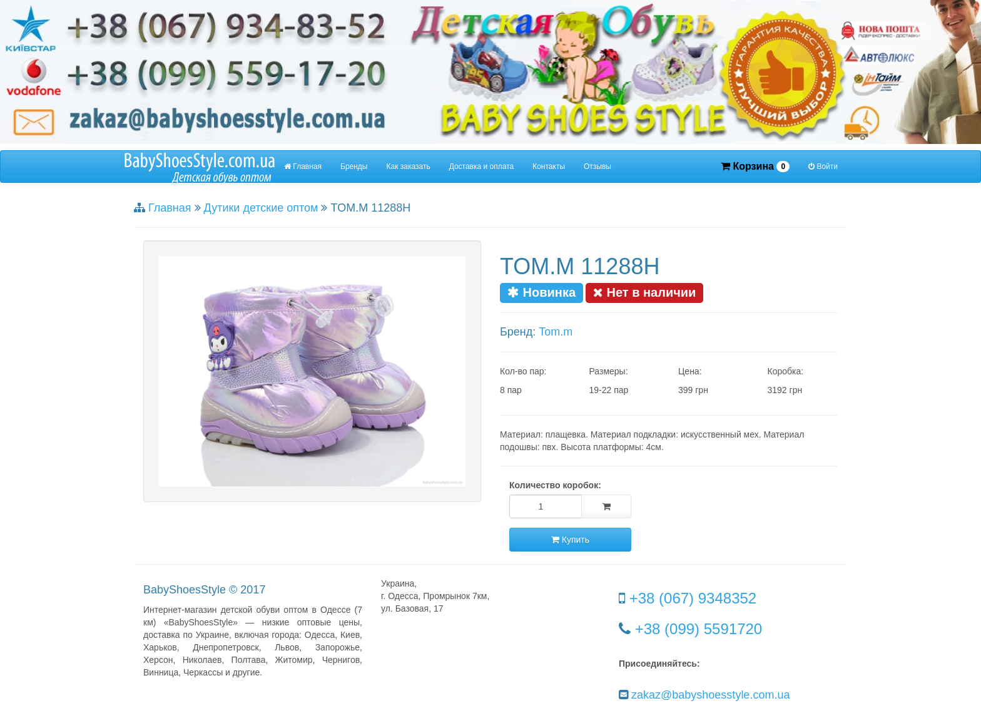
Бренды (353, 166)
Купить (570, 540)
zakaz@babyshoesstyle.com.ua (710, 695)
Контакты (548, 166)
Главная (303, 166)
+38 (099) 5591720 (699, 628)
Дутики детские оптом (261, 208)
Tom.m (555, 332)
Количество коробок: (555, 485)
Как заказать (408, 166)
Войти (823, 166)
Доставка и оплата (481, 166)
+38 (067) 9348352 (693, 598)
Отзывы (597, 166)
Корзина (755, 167)
